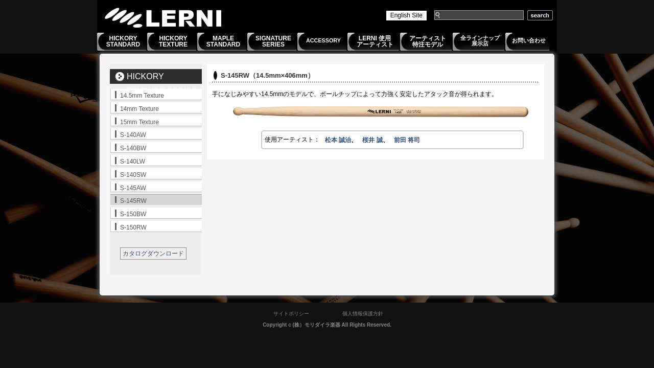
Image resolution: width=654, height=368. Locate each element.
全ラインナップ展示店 (480, 41)
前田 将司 (407, 140)
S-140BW (133, 148)
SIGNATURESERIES (273, 41)
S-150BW (133, 214)
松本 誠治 (338, 140)
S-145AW (133, 188)
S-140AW (133, 135)
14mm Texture (139, 108)
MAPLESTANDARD (223, 41)
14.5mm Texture (142, 95)
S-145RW (133, 200)
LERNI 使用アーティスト (375, 41)
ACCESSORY (323, 40)
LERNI (163, 18)
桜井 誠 (372, 140)
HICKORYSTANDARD (123, 41)
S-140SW (133, 174)
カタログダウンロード (153, 253)
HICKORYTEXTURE (173, 41)
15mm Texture (139, 122)
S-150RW (133, 227)
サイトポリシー (291, 313)
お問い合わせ (529, 40)
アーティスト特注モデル (427, 41)
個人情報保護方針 (362, 313)
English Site (406, 15)
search (540, 15)
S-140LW (132, 161)
